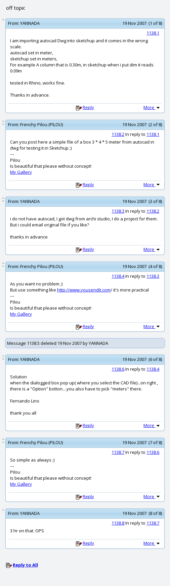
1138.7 (118, 452)
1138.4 (118, 276)
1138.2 (118, 134)
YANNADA (30, 23)
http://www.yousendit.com (84, 290)
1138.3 (118, 211)
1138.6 (118, 369)
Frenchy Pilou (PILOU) (41, 124)
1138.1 (152, 33)
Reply (88, 107)
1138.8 (118, 523)
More (152, 107)
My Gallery (21, 172)
